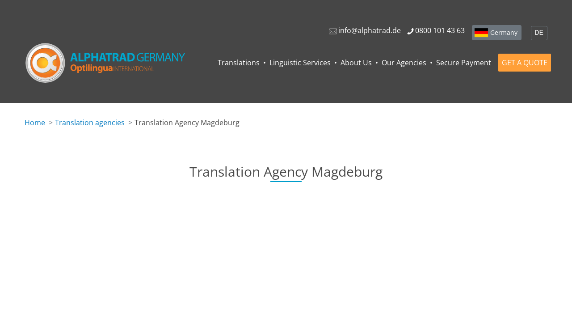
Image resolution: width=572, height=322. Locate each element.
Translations (239, 63)
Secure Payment (463, 63)
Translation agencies (90, 122)
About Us (356, 63)
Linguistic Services (300, 63)
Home (35, 122)
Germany (503, 32)
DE (539, 33)
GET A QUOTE (524, 63)
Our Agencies (404, 63)
